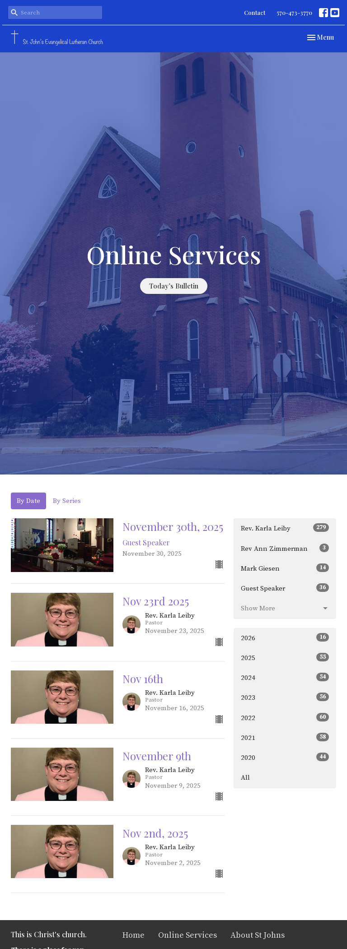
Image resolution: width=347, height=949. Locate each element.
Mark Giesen (285, 568)
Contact (254, 12)
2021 (285, 737)
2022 (285, 717)
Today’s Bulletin (173, 285)
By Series (67, 501)
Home (133, 935)
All (245, 777)
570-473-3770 (294, 12)
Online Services (187, 935)
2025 (285, 657)
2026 (285, 637)
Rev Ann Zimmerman (285, 548)
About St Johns (257, 935)
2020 (285, 757)
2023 (285, 697)
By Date (28, 501)
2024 (285, 677)
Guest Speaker (285, 588)
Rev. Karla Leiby (285, 528)
